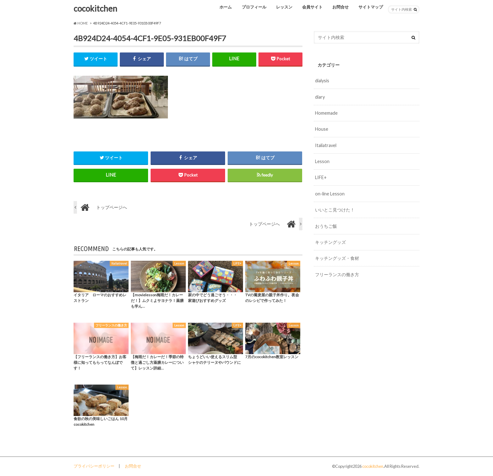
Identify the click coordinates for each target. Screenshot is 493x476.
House (321, 129)
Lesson (322, 161)
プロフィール (254, 6)
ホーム (225, 6)
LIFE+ (321, 177)
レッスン (284, 6)
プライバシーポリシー (94, 466)
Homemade (326, 113)
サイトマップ (370, 6)
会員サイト (312, 6)
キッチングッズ (330, 242)
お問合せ (340, 6)
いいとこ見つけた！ (335, 209)
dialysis (322, 80)
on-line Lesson (330, 193)
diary (320, 97)
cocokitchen (95, 8)
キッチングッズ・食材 (337, 258)
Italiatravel (325, 145)
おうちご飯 (326, 226)
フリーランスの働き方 (337, 274)
